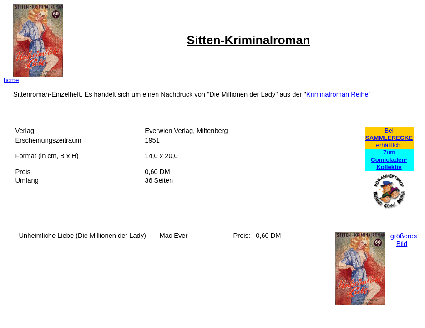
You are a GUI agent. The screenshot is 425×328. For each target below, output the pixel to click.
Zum (389, 159)
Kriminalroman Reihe (337, 94)
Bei (389, 130)
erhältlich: (389, 145)
